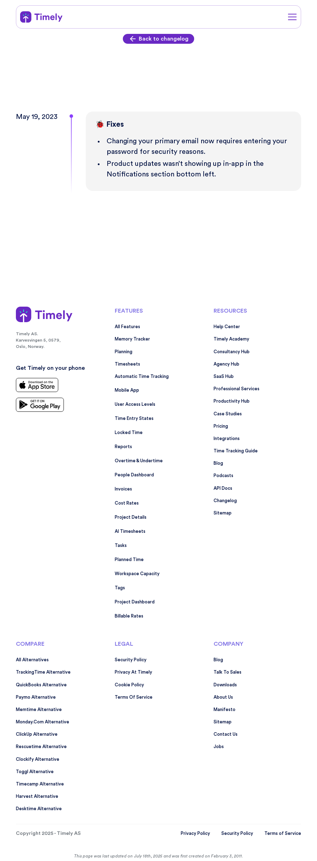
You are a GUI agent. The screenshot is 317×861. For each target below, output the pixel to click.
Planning (123, 352)
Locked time (129, 432)
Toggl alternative (35, 772)
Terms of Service (282, 833)
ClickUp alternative (37, 734)
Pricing (221, 426)
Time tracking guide (236, 451)
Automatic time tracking (142, 376)
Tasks (121, 545)
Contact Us (226, 734)
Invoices (123, 489)
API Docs (223, 488)
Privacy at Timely (133, 672)
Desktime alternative (39, 809)
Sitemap (223, 513)
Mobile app (127, 390)
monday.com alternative (42, 722)
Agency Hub (226, 364)
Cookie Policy (129, 685)
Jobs (219, 747)
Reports (123, 447)
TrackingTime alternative (43, 672)
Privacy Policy (195, 833)
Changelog (225, 501)
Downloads (225, 685)
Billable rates (129, 616)
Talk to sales (227, 672)
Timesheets (127, 364)
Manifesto (224, 710)
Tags (120, 588)
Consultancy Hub (232, 352)
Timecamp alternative (40, 784)
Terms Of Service (133, 697)
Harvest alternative (37, 796)
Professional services (236, 389)
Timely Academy (231, 339)
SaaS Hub (224, 376)
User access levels (135, 404)
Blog (218, 463)
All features (127, 327)
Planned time (129, 560)
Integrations (227, 438)
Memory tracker (132, 339)
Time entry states (134, 418)
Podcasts (223, 476)
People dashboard (134, 475)
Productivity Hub (232, 401)
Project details (130, 517)
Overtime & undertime (139, 461)
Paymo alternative (36, 697)
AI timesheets (130, 531)
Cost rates (127, 503)
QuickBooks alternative (41, 685)
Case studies (228, 414)
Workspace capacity (137, 574)
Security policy (130, 660)
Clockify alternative (37, 759)
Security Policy (237, 833)
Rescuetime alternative (41, 747)
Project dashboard (135, 602)
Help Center (227, 327)
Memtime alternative (39, 710)
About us (223, 697)
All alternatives (32, 660)
